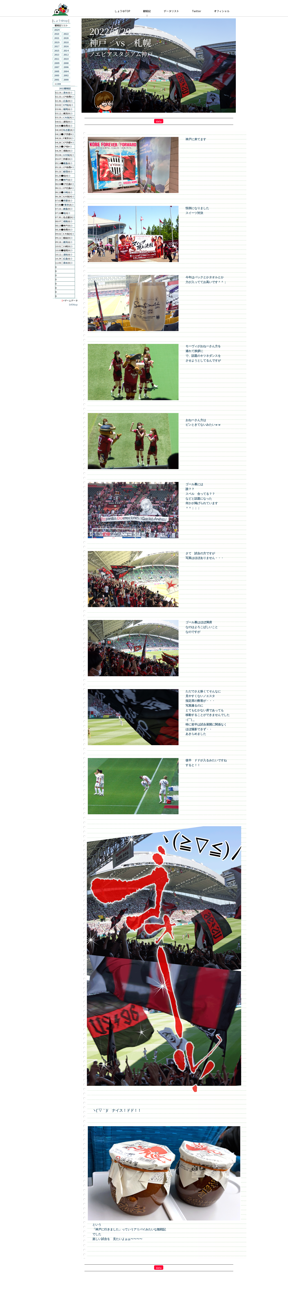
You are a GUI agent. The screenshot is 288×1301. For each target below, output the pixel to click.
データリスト (171, 11)
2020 (66, 38)
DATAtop (73, 304)
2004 (66, 71)
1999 (58, 84)
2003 (56, 75)
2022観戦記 (65, 88)
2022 (66, 33)
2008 (66, 63)
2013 (56, 54)
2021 (56, 38)
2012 (66, 54)
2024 (56, 29)
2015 (56, 50)
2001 (56, 79)
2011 (56, 58)
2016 (66, 46)
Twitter (196, 11)
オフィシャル (221, 11)
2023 (56, 33)
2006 (66, 67)
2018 (66, 42)
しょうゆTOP (122, 11)
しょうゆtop (60, 20)
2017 (56, 46)
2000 (66, 79)
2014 (66, 50)
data (158, 121)
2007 (56, 67)
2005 (56, 71)
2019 (56, 42)
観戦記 (147, 11)
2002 (66, 75)
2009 (56, 63)
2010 (66, 58)
